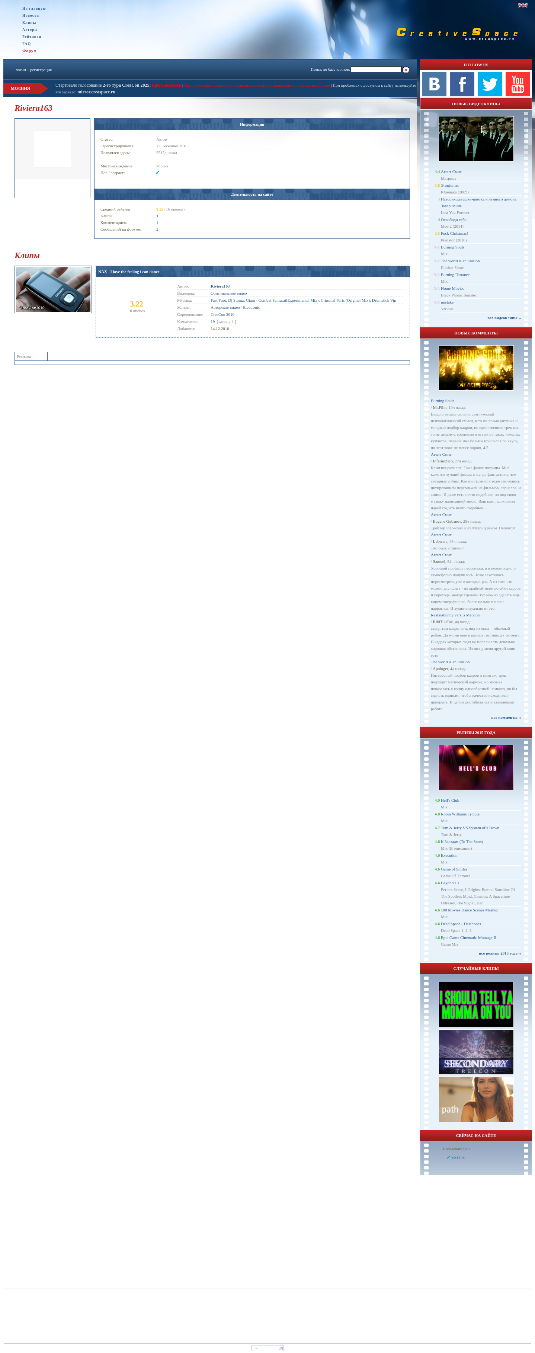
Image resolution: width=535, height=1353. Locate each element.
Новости (30, 15)
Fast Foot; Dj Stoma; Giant (233, 300)
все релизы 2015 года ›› (500, 953)
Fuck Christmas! (454, 233)
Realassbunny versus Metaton (455, 615)
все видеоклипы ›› (504, 317)
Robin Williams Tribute (460, 814)
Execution (449, 855)
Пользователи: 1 (457, 1149)
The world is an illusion (460, 261)
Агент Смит (451, 171)
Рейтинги (31, 37)
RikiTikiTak (443, 621)
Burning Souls (452, 247)
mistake (447, 302)
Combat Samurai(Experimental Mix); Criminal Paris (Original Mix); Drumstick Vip (327, 300)
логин (21, 69)
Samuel (439, 561)
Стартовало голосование (103, 85)
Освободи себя (454, 219)
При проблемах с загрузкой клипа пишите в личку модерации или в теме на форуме (257, 85)
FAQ (26, 44)
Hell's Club (450, 800)
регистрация (41, 69)
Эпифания (450, 185)
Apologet (440, 668)
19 (213, 321)
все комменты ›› (506, 717)
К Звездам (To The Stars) (462, 841)
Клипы (29, 22)
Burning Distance (455, 274)
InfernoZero (443, 461)
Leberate (440, 541)
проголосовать (166, 85)
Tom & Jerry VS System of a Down (470, 827)
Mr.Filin (439, 407)
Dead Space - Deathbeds (461, 923)
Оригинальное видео (229, 293)
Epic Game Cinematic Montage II (468, 937)
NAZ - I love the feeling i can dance (129, 271)
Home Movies (452, 288)
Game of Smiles (454, 869)
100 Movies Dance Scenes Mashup (470, 910)
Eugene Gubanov (447, 521)
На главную (34, 8)
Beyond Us (450, 883)
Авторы (30, 30)
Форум (29, 50)
